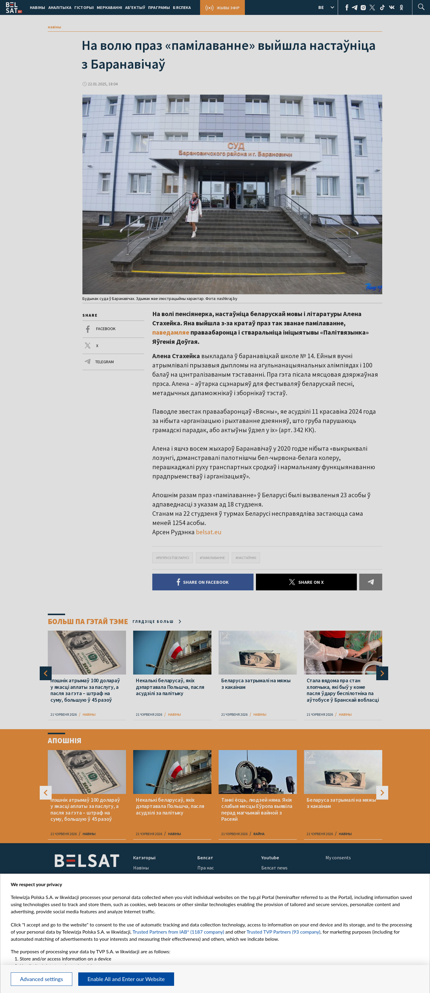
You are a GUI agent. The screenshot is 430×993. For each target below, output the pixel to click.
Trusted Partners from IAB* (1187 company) (178, 932)
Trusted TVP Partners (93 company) (283, 932)
